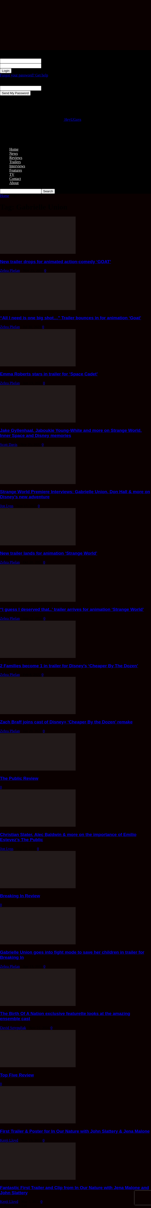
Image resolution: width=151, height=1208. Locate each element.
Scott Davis (8, 445)
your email (49, 88)
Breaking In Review (20, 895)
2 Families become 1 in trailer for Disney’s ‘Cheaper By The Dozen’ (69, 665)
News (13, 153)
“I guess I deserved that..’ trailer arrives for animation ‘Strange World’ (72, 609)
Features (15, 170)
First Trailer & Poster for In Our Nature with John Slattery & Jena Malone (75, 1131)
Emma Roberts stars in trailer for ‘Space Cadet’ (49, 374)
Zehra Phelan (10, 270)
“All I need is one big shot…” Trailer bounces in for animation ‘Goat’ (70, 317)
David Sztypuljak (13, 1028)
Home (13, 149)
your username (52, 61)
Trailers (15, 162)
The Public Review (19, 778)
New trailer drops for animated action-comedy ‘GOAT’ (55, 261)
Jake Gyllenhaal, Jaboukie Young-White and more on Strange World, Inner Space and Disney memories (71, 433)
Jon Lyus (6, 506)
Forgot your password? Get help (24, 75)
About (14, 183)
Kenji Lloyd (9, 1140)
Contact (15, 179)
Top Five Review (17, 1075)
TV (11, 174)
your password (52, 66)
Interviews (17, 166)
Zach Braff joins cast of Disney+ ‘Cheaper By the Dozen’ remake (66, 721)
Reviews (15, 158)
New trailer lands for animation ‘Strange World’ (48, 553)
